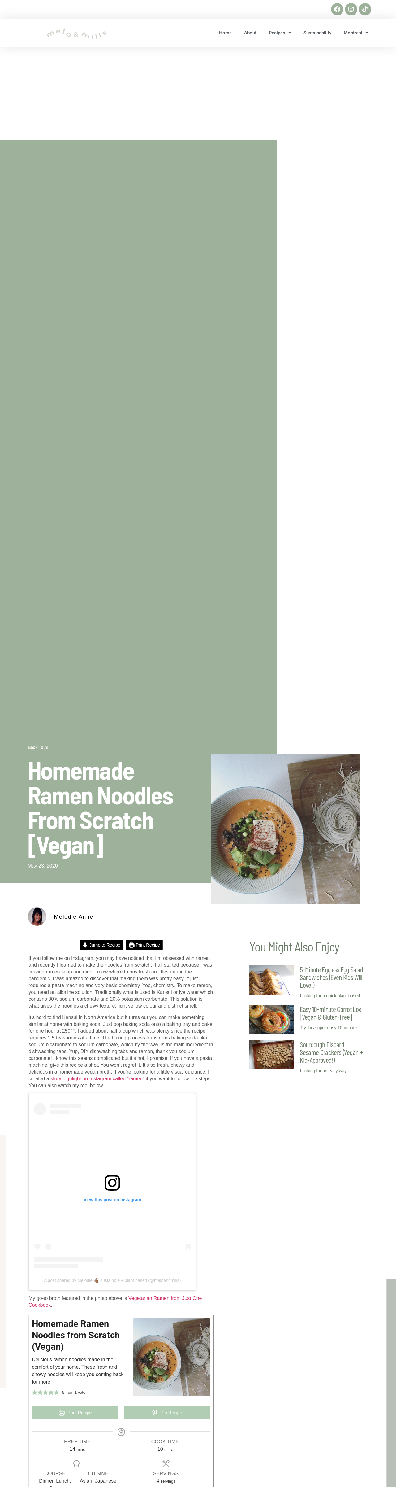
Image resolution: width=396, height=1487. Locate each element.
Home (225, 33)
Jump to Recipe (101, 944)
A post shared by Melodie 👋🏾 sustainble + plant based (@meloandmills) (112, 1280)
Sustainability (317, 33)
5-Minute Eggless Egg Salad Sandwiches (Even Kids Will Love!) (331, 977)
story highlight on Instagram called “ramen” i (98, 1078)
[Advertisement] (198, 93)
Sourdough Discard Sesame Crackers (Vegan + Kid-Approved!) (331, 1052)
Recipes (280, 32)
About (250, 33)
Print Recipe (144, 944)
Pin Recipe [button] (167, 1412)
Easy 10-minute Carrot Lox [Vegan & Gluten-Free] (330, 1012)
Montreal (356, 32)
